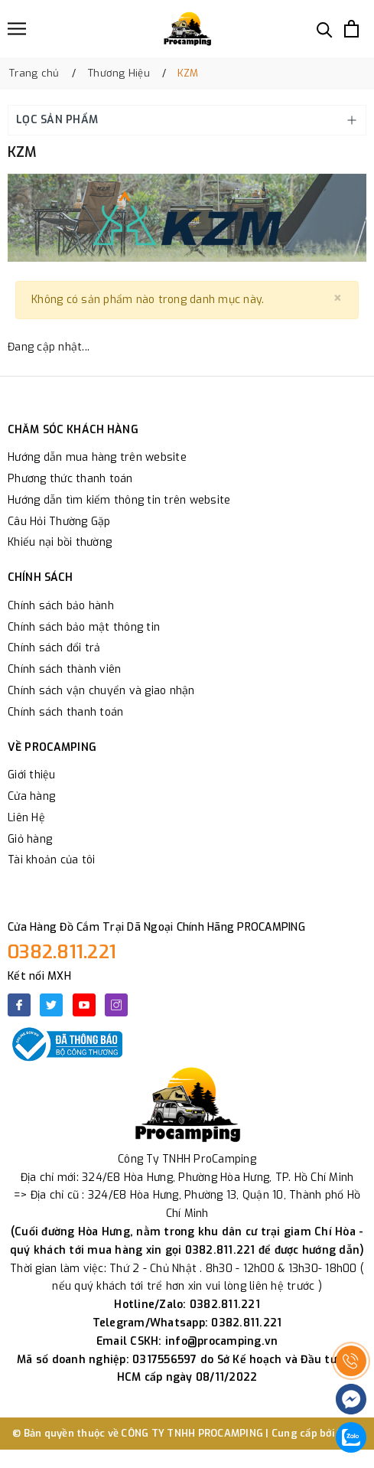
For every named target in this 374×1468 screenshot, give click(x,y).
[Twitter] (51, 1004)
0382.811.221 (62, 952)
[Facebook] (19, 1004)
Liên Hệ (26, 818)
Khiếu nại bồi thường (60, 542)
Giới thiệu (32, 775)
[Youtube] (84, 1004)
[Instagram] (116, 1004)
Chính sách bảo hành (61, 606)
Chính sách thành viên (64, 669)
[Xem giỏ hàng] (351, 29)
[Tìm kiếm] (325, 29)
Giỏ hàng (30, 839)
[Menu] (17, 28)
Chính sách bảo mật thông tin (84, 627)
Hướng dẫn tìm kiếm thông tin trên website (119, 500)
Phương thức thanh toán (70, 478)
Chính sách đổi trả (54, 648)
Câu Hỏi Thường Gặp (59, 521)
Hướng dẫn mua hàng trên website (97, 457)
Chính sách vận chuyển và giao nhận (101, 690)
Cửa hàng (31, 796)
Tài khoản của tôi (51, 860)
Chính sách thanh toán (65, 712)
